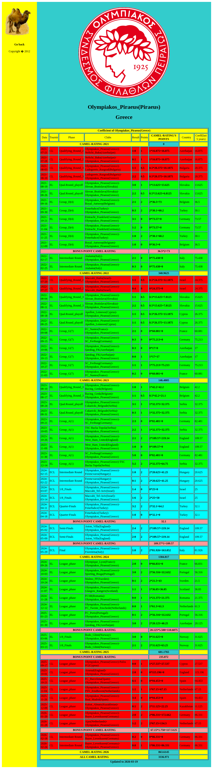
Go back (19, 44)
